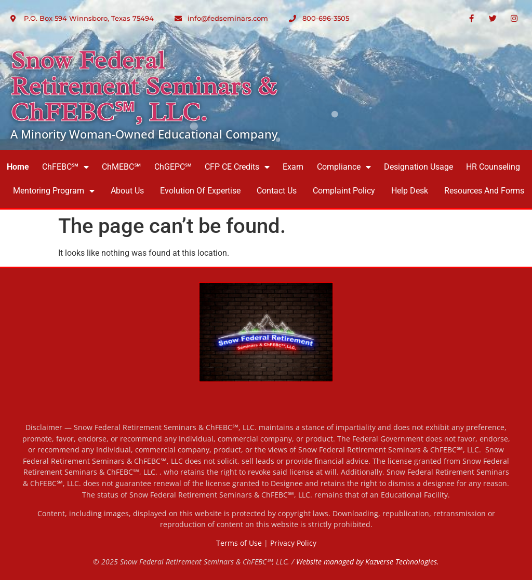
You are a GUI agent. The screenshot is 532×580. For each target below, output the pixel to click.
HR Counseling (493, 167)
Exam (293, 167)
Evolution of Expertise (200, 191)
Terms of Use (239, 543)
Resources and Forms (484, 191)
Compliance (344, 167)
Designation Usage (418, 167)
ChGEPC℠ (173, 167)
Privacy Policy (293, 543)
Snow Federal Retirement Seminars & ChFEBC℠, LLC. (143, 86)
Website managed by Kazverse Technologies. (367, 562)
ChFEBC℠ (65, 167)
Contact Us (277, 191)
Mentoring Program (54, 191)
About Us (127, 191)
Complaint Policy (344, 191)
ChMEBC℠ (121, 167)
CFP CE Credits (237, 167)
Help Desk (409, 191)
